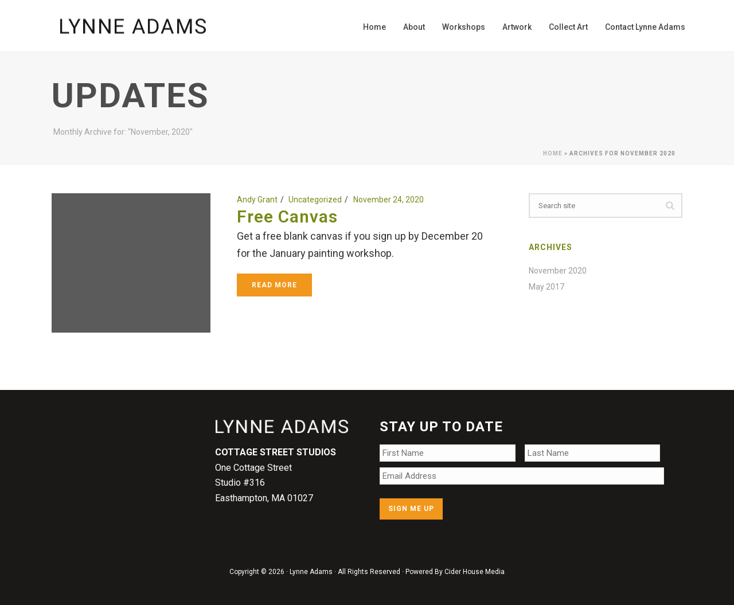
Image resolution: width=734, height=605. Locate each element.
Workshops (463, 27)
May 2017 (546, 286)
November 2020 (558, 270)
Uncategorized (315, 199)
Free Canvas (287, 216)
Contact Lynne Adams (645, 27)
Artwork (517, 27)
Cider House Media (474, 572)
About (414, 27)
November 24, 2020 (388, 199)
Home (374, 27)
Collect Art (568, 27)
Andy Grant (257, 199)
